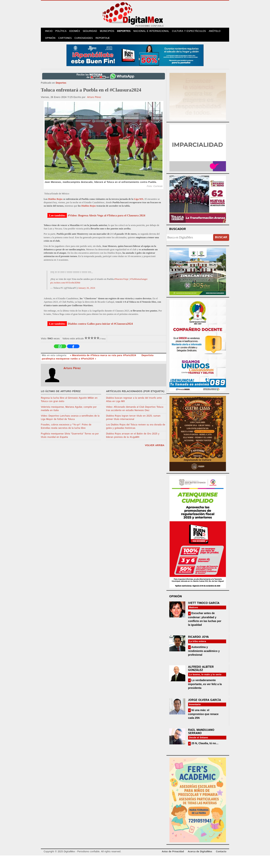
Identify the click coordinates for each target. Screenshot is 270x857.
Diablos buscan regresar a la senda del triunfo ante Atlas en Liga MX (134, 401)
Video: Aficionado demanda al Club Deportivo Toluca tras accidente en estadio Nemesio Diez (134, 410)
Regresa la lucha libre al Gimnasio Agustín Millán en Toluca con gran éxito (69, 401)
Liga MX (138, 200)
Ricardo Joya (198, 638)
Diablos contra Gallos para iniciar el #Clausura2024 (100, 325)
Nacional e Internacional (154, 32)
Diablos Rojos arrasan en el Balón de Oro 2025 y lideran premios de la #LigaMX (132, 436)
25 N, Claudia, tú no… (205, 744)
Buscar (221, 239)
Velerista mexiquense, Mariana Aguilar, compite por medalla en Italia (69, 410)
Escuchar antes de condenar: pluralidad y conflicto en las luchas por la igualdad (204, 620)
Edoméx (76, 32)
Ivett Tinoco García (204, 605)
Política (61, 32)
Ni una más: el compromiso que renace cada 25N (203, 715)
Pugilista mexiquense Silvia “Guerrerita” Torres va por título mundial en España (70, 436)
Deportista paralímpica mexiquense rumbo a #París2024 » (97, 358)
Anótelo (217, 32)
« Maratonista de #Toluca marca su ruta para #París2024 (103, 357)
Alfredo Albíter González (201, 670)
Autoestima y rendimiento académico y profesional (204, 652)
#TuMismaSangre (139, 280)
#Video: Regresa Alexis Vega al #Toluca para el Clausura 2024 (106, 216)
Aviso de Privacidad (173, 853)
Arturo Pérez (94, 99)
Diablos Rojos (55, 200)
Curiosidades (85, 39)
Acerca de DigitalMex (200, 853)
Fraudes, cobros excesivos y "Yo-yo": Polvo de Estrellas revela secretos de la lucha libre (66, 427)
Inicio (49, 32)
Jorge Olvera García (204, 702)
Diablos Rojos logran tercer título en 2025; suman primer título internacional (133, 419)
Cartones (65, 39)
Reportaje (104, 39)
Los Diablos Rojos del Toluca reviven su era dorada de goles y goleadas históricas (135, 427)
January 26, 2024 (86, 289)
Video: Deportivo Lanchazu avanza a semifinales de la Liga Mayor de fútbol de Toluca (70, 419)
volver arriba (154, 447)
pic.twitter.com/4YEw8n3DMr (65, 284)
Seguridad (92, 32)
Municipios (109, 32)
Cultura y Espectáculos (191, 32)
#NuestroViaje (121, 280)
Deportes (126, 32)
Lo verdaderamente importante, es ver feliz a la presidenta (205, 685)
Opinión (51, 39)
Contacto (221, 853)
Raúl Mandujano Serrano (201, 733)
